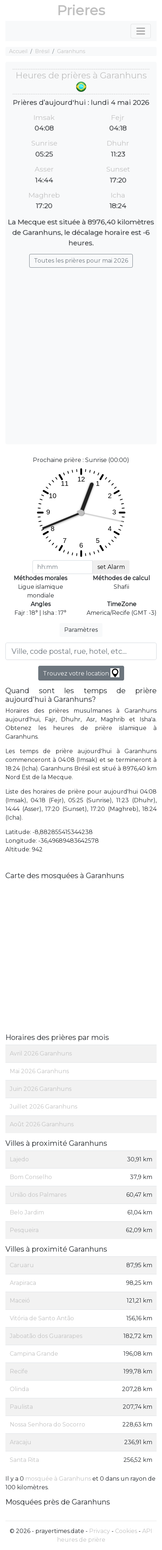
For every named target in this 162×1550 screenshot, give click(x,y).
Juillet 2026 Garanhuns (43, 1106)
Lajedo (19, 1159)
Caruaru (22, 1265)
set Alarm (111, 567)
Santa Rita (24, 1459)
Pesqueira (24, 1230)
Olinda (19, 1389)
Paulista (21, 1406)
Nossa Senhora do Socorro (47, 1424)
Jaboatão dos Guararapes (46, 1336)
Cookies (126, 1531)
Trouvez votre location (81, 672)
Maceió (20, 1300)
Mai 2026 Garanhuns (39, 1071)
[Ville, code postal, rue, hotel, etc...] (81, 651)
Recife (19, 1371)
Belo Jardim (27, 1212)
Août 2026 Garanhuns (42, 1124)
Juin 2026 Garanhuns (40, 1088)
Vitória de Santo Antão (42, 1318)
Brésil (42, 51)
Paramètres (81, 629)
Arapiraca (23, 1282)
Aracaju (20, 1442)
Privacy (99, 1531)
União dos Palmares (38, 1194)
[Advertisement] (81, 352)
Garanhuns (71, 51)
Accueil (18, 51)
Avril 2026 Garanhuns (41, 1053)
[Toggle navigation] (141, 31)
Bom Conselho (31, 1177)
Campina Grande (34, 1353)
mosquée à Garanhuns (58, 1478)
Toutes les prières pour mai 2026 (81, 260)
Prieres (81, 10)
